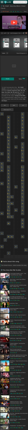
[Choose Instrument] (7, 53)
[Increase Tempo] (8, 33)
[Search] (25, 2)
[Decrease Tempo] (2, 33)
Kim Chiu (13, 6)
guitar (3, 53)
